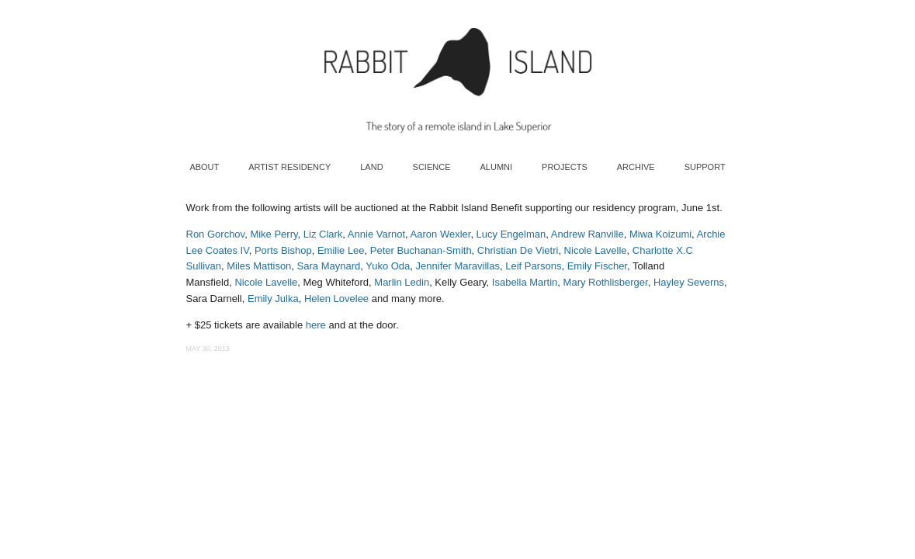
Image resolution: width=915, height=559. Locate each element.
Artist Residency (289, 167)
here (316, 325)
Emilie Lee (341, 250)
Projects (564, 167)
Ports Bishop (283, 250)
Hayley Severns (688, 282)
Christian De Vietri (518, 250)
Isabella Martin (525, 282)
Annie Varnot (376, 234)
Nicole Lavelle (595, 250)
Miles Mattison (259, 266)
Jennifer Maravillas (458, 266)
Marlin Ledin (401, 282)
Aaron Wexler (441, 234)
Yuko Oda (388, 266)
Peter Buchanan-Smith (421, 250)
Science (432, 167)
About (204, 167)
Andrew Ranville (587, 234)
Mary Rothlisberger (605, 282)
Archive (636, 167)
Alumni (496, 167)
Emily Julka (273, 298)
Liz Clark (323, 234)
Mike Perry (273, 234)
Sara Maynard (329, 266)
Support (705, 167)
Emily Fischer (597, 266)
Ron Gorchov (215, 234)
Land (371, 167)
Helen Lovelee (336, 298)
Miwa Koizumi (660, 234)
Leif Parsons (533, 266)
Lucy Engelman (511, 234)
